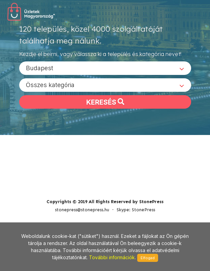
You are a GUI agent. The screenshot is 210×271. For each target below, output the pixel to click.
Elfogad (148, 257)
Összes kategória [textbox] (50, 87)
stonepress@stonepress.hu (82, 187)
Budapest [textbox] (39, 70)
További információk (112, 257)
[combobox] (105, 70)
